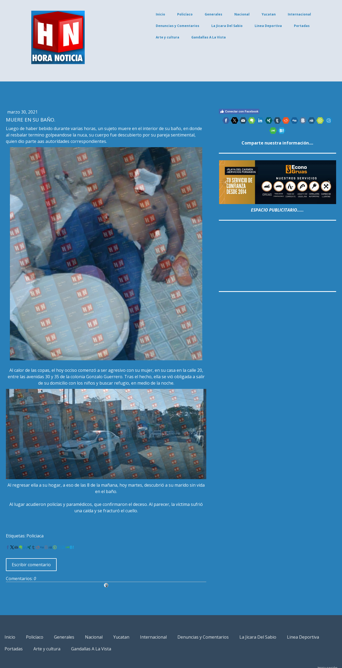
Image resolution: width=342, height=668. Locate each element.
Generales (194, 14)
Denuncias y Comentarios (158, 26)
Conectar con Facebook (234, 111)
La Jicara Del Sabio (207, 26)
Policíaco (165, 14)
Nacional (222, 14)
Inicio (141, 14)
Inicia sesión (308, 645)
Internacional (280, 14)
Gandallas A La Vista (189, 37)
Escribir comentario (50, 543)
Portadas (282, 26)
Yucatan (249, 14)
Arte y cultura (148, 37)
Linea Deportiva (248, 26)
